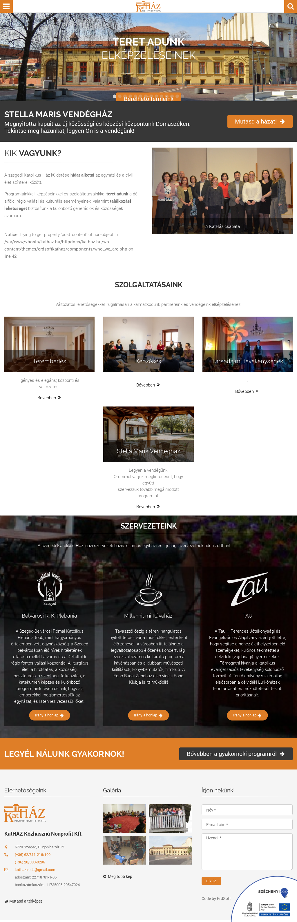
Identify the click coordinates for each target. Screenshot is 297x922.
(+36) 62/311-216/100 (32, 854)
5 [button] (135, 96)
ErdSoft (224, 898)
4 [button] (130, 96)
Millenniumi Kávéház (148, 615)
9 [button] (156, 96)
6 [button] (141, 96)
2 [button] (120, 96)
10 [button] (161, 96)
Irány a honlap (49, 715)
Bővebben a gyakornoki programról (236, 753)
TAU (247, 615)
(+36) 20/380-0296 (30, 862)
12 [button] (172, 96)
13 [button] (177, 96)
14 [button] (182, 96)
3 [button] (125, 96)
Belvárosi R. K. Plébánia (49, 615)
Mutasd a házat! (260, 121)
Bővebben (49, 397)
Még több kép (117, 876)
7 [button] (146, 96)
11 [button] (167, 96)
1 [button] (114, 96)
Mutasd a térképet (23, 901)
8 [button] (151, 96)
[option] (148, 57)
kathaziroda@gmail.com (29, 869)
